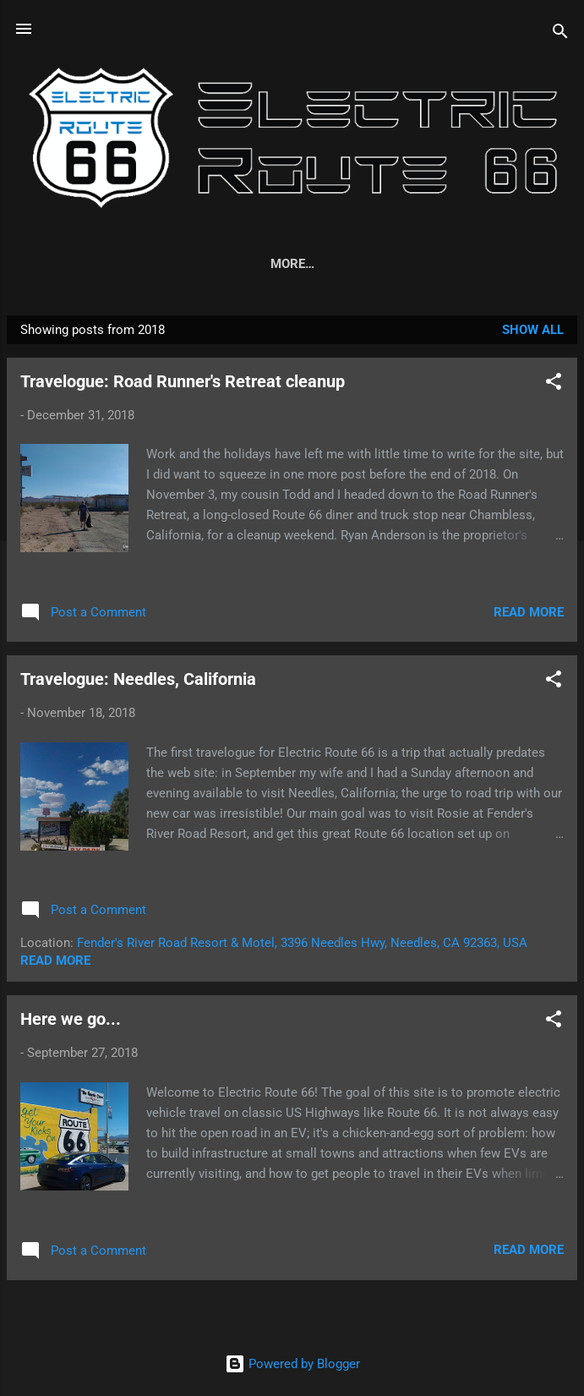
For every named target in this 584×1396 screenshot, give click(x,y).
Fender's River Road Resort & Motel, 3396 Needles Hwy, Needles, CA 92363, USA (302, 946)
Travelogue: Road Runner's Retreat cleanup (182, 385)
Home (69, 263)
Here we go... (70, 1022)
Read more (529, 615)
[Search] (560, 34)
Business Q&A (489, 263)
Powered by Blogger (292, 1363)
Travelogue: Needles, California (138, 682)
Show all (533, 333)
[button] (553, 388)
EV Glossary (230, 263)
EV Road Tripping (358, 263)
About (138, 263)
